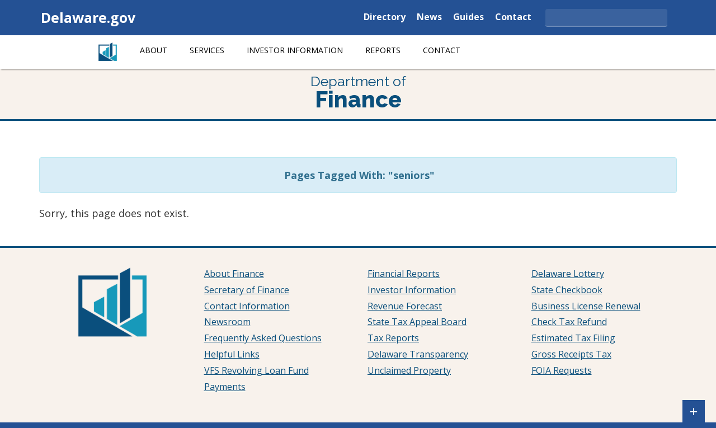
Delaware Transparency (418, 354)
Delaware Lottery (567, 273)
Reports (383, 50)
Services (207, 50)
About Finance (234, 273)
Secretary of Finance (246, 290)
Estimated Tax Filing (573, 338)
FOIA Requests (561, 370)
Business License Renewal (585, 306)
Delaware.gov (88, 17)
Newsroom (227, 322)
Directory (385, 17)
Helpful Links (232, 354)
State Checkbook (566, 290)
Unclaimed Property (409, 370)
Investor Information (295, 50)
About (153, 50)
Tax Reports (393, 338)
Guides (468, 17)
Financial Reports (404, 273)
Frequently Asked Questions (263, 338)
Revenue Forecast (405, 306)
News (429, 17)
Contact (513, 17)
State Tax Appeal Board (417, 322)
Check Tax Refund (569, 322)
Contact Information (247, 306)
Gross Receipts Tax (571, 354)
